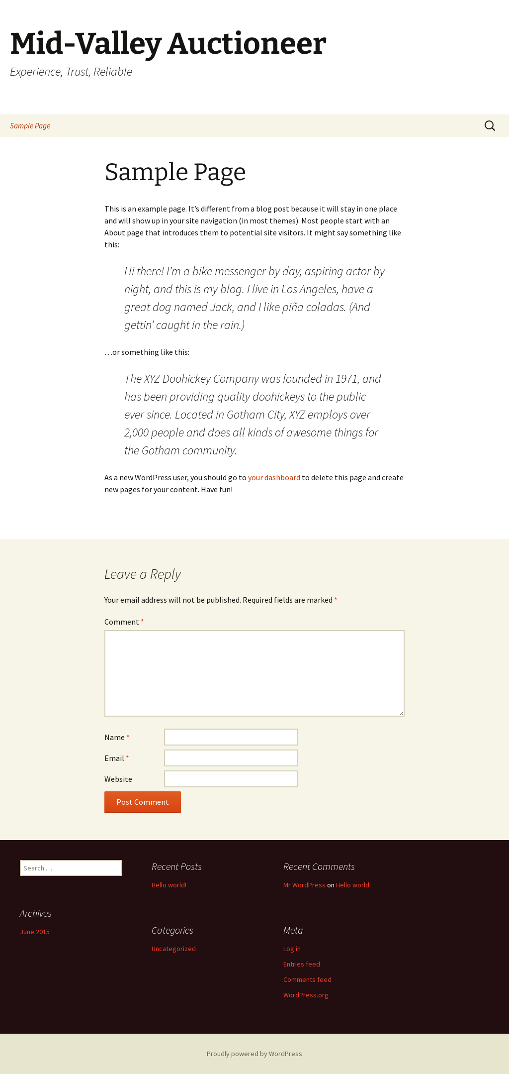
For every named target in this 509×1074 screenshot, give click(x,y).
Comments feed (307, 979)
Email (116, 758)
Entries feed (301, 964)
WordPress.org (306, 994)
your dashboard (274, 477)
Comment (124, 622)
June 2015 (35, 931)
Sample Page (30, 125)
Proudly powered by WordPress (254, 1053)
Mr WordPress (304, 884)
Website (118, 779)
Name (117, 737)
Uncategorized (174, 948)
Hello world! (169, 884)
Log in (292, 948)
